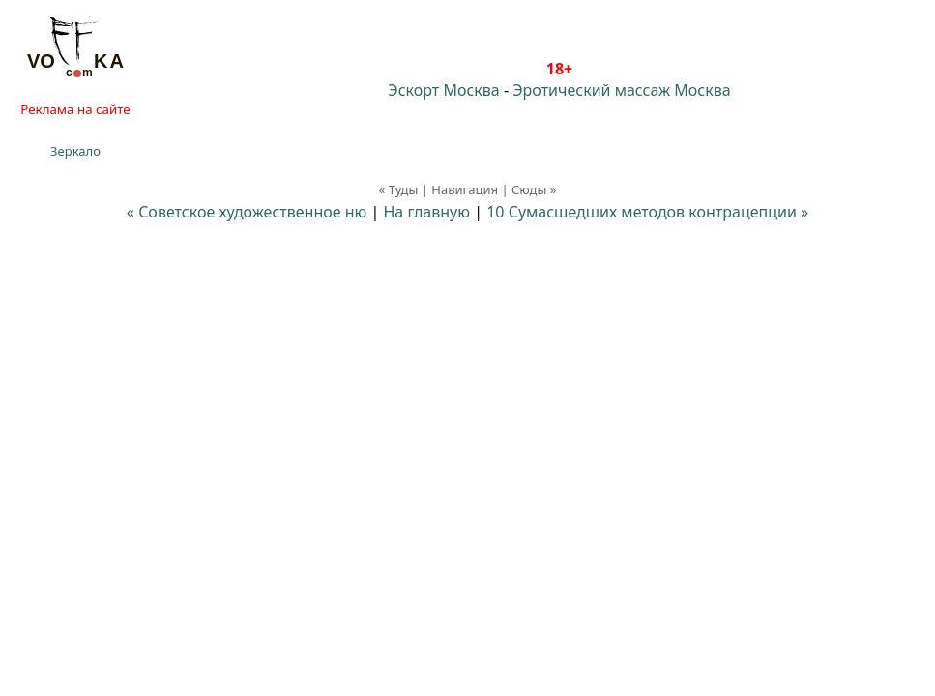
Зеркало (75, 151)
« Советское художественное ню (247, 211)
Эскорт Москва (443, 90)
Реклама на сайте (75, 109)
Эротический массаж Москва (621, 90)
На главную (426, 211)
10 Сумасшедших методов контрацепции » (647, 211)
